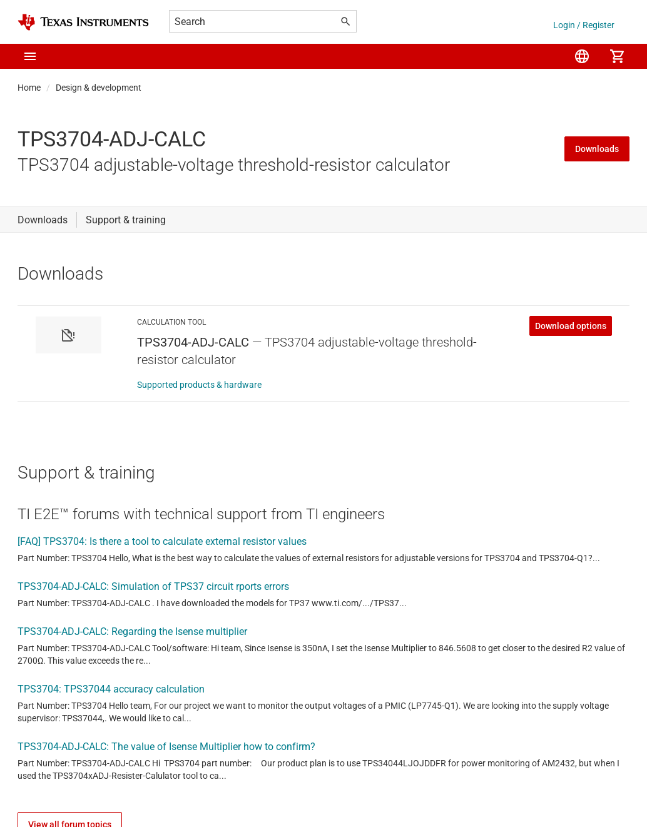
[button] (30, 56)
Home (29, 88)
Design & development (98, 88)
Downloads (597, 149)
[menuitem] (581, 56)
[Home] (83, 22)
